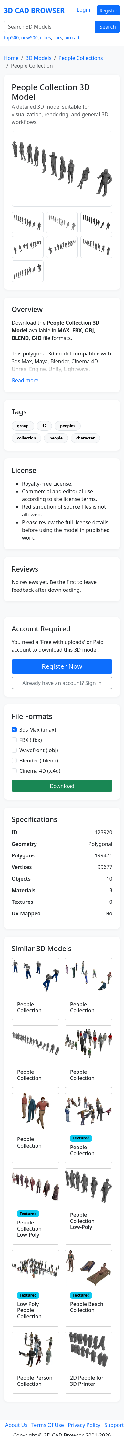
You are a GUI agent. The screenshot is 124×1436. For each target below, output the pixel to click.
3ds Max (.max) (37, 729)
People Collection (29, 1007)
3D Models (38, 57)
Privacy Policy (84, 1425)
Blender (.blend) (38, 760)
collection (26, 438)
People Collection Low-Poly (29, 1228)
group (23, 426)
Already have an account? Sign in (62, 682)
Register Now (62, 666)
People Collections (80, 57)
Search (107, 26)
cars (57, 37)
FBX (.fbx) (30, 739)
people (56, 438)
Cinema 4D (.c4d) (39, 770)
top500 (11, 37)
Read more (25, 380)
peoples (67, 426)
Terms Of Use (47, 1425)
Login (83, 9)
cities (45, 37)
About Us (16, 1425)
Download (62, 785)
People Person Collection (35, 1380)
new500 (29, 37)
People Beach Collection (86, 1307)
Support (114, 1425)
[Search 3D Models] (50, 27)
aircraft (72, 37)
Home (11, 57)
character (85, 438)
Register (108, 10)
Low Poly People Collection (29, 1310)
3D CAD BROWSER (34, 10)
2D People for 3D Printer (87, 1380)
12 (44, 426)
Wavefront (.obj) (38, 750)
